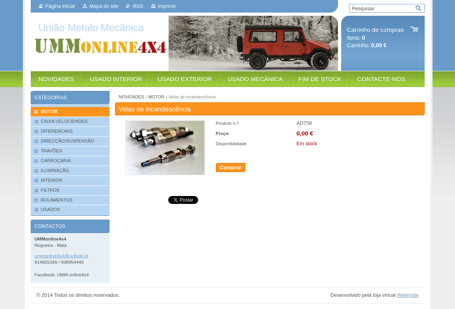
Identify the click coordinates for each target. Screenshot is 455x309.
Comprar (231, 167)
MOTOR (156, 96)
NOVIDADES (131, 96)
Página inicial (60, 6)
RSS (138, 6)
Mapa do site (103, 6)
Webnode (408, 295)
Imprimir (167, 6)
